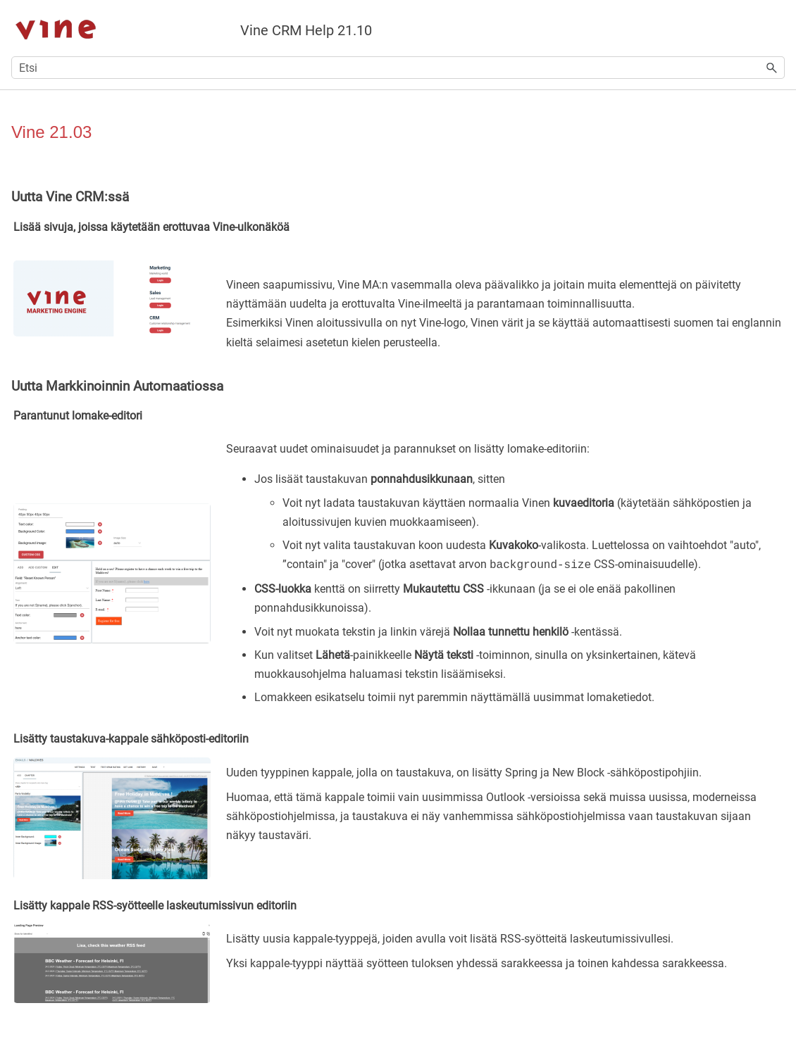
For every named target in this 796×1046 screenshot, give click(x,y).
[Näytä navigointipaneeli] (777, 28)
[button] (772, 67)
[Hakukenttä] (398, 67)
